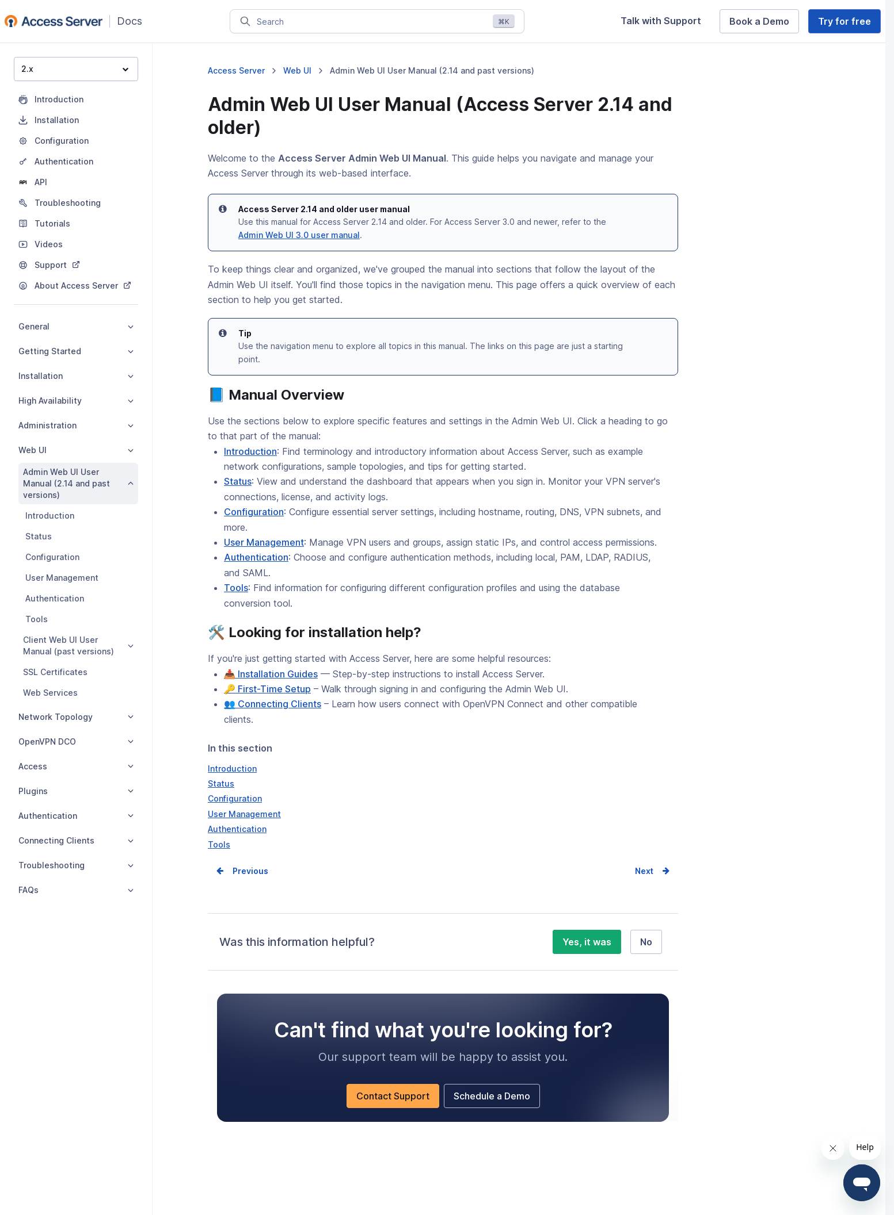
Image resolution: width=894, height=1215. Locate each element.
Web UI (76, 450)
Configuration (52, 557)
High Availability (76, 400)
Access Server (236, 70)
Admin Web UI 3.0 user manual (299, 235)
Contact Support (392, 1096)
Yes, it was (586, 942)
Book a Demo (759, 21)
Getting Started (76, 351)
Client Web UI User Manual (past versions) (78, 645)
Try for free (844, 21)
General (76, 326)
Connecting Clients (76, 840)
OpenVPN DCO (76, 741)
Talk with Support (661, 20)
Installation (76, 376)
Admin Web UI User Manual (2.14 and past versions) (78, 483)
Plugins (76, 791)
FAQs (76, 890)
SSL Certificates (55, 672)
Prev (242, 871)
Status (38, 536)
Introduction (49, 515)
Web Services (50, 692)
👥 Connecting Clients (272, 704)
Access (76, 766)
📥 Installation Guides (271, 674)
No (646, 942)
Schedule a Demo (492, 1096)
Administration (76, 425)
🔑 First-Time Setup (267, 689)
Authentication (54, 598)
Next (644, 871)
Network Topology (76, 717)
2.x (74, 69)
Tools (36, 619)
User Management (61, 577)
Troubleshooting (76, 865)
